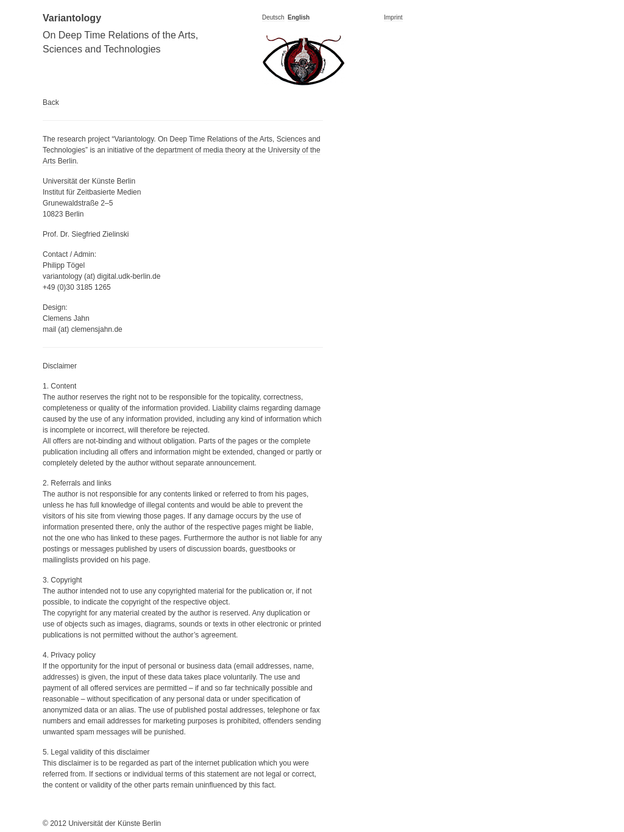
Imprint (393, 17)
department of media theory (201, 150)
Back (51, 102)
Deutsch (273, 17)
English (299, 17)
